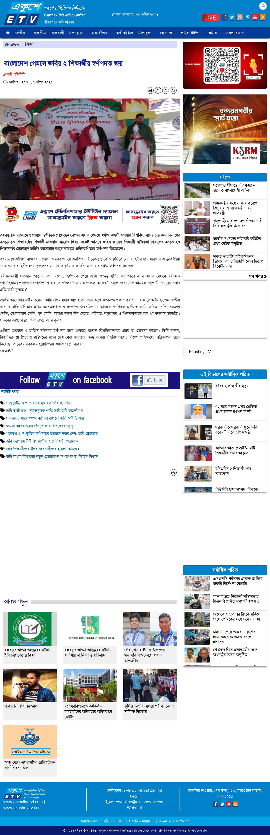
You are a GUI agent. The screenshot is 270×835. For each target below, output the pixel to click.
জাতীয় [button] (21, 33)
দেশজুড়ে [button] (77, 33)
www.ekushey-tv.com (22, 807)
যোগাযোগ (182, 821)
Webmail (135, 807)
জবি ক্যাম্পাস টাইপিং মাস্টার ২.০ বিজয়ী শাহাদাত (42, 441)
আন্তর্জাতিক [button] (101, 33)
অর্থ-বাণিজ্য (124, 33)
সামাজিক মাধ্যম (139, 821)
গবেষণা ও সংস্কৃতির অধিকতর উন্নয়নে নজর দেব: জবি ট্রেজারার (52, 433)
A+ (173, 90)
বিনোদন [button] (168, 33)
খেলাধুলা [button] (146, 33)
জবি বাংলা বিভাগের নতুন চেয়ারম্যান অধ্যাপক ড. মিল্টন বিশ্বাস (52, 456)
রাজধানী (58, 33)
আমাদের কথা (90, 821)
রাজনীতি (40, 33)
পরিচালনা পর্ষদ (114, 821)
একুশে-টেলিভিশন (109, 830)
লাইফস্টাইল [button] (191, 33)
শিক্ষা (29, 44)
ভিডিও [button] (213, 33)
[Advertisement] (90, 542)
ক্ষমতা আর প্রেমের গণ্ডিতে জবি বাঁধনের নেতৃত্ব (39, 426)
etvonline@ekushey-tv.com (140, 802)
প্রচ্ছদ (11, 44)
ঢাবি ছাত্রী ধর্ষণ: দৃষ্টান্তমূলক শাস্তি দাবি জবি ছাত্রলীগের (44, 410)
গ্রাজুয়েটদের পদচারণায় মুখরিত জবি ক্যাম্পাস (39, 403)
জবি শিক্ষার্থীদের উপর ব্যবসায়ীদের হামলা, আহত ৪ (43, 449)
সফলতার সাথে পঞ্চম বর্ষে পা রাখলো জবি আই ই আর (45, 418)
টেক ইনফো (164, 821)
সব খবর (258, 276)
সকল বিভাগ (236, 33)
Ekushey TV (200, 351)
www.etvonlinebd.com (23, 802)
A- (158, 90)
